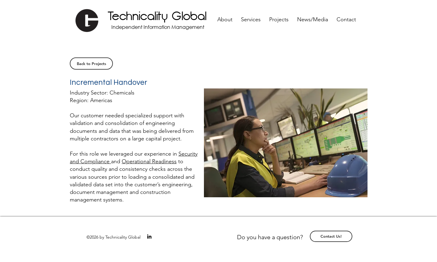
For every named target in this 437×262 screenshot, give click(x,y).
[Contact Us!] (331, 236)
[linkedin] (149, 236)
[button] (225, 19)
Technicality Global (157, 16)
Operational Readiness (149, 161)
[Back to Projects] (91, 63)
